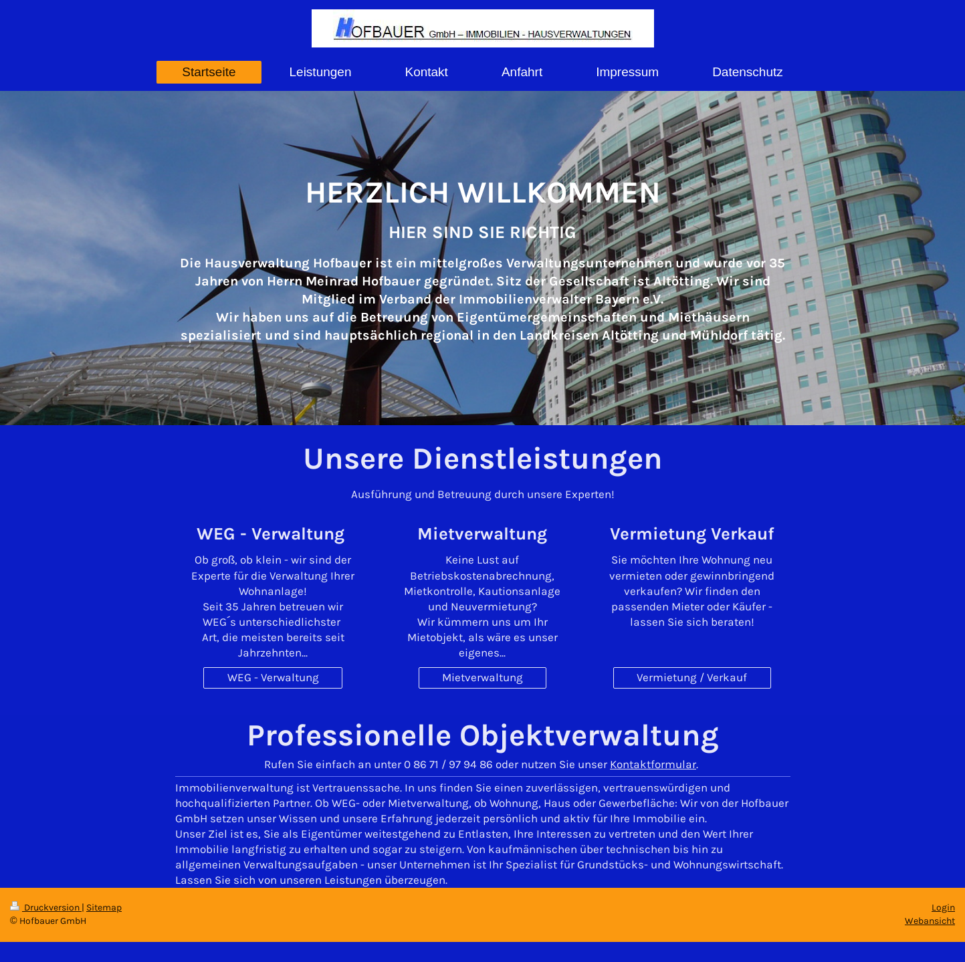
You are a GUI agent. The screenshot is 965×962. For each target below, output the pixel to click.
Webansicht (930, 921)
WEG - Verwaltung (273, 677)
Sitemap (104, 907)
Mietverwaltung (482, 677)
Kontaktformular (653, 764)
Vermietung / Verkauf (692, 677)
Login (943, 907)
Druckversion (46, 907)
